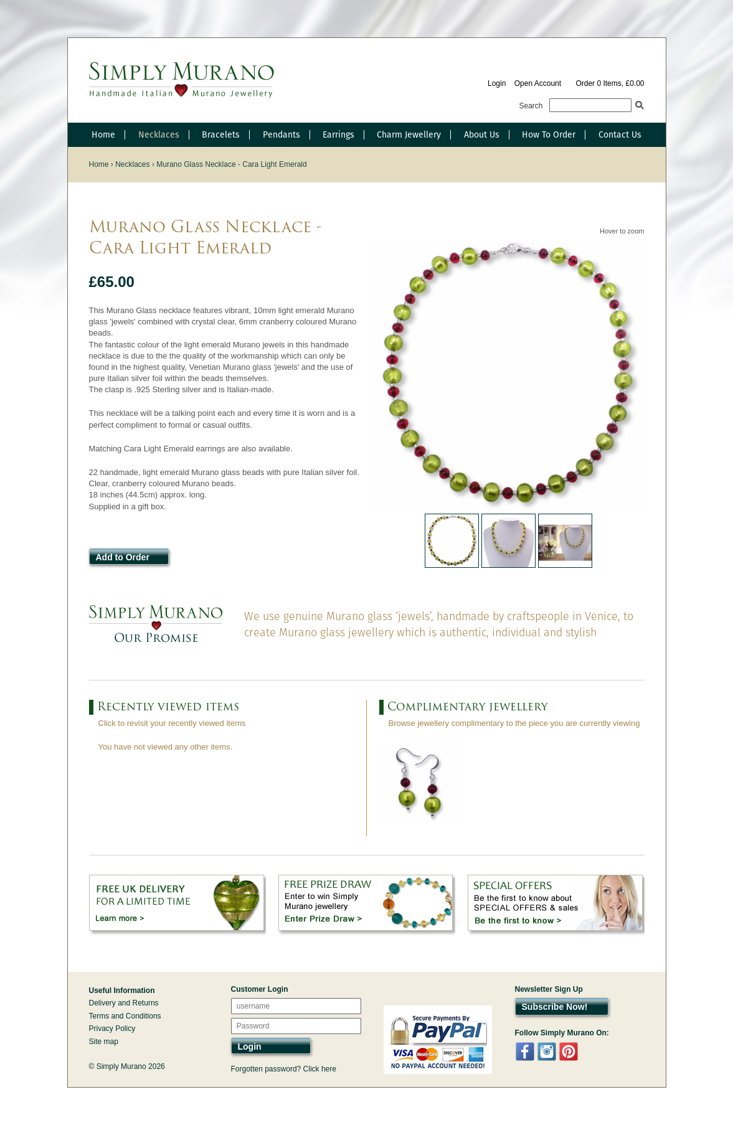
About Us (481, 134)
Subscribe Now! (555, 1007)
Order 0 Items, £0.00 (609, 83)
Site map (103, 1041)
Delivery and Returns (124, 1003)
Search (531, 105)
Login (497, 83)
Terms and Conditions (125, 1016)
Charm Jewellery (409, 134)
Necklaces (158, 134)
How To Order (548, 134)
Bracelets (221, 134)
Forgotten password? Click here (283, 1069)
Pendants (281, 134)
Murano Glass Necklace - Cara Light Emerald (231, 164)
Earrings (338, 134)
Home (103, 134)
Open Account (537, 83)
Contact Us (619, 134)
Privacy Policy (112, 1028)
